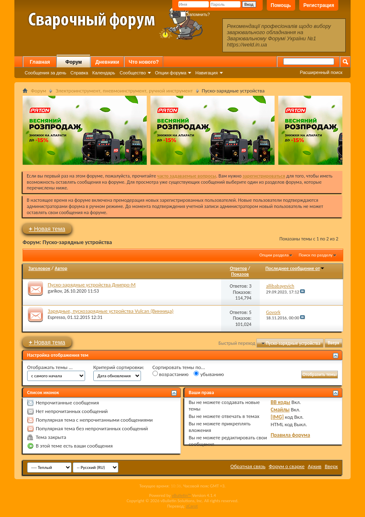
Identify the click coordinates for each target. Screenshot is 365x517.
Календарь (103, 72)
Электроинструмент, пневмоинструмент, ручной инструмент (123, 91)
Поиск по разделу (316, 255)
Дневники (107, 62)
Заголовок (39, 268)
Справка (79, 72)
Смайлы (280, 409)
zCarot (192, 506)
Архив (314, 466)
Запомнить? (195, 14)
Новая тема (47, 228)
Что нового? (144, 62)
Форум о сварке (287, 466)
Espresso (56, 317)
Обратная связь (248, 466)
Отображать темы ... (50, 367)
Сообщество (133, 72)
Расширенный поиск (321, 72)
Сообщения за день (45, 72)
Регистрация (318, 5)
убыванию (209, 374)
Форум (73, 62)
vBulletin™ (181, 495)
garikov (55, 291)
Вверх (333, 343)
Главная (40, 62)
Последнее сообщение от (295, 268)
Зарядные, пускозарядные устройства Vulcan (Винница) (110, 311)
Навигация (206, 72)
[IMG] (277, 417)
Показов (240, 274)
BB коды (281, 402)
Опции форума (170, 72)
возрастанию (170, 374)
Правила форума (290, 435)
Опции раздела (274, 255)
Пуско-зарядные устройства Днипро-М (92, 285)
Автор (61, 268)
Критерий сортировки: (118, 367)
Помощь (281, 5)
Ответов (238, 268)
